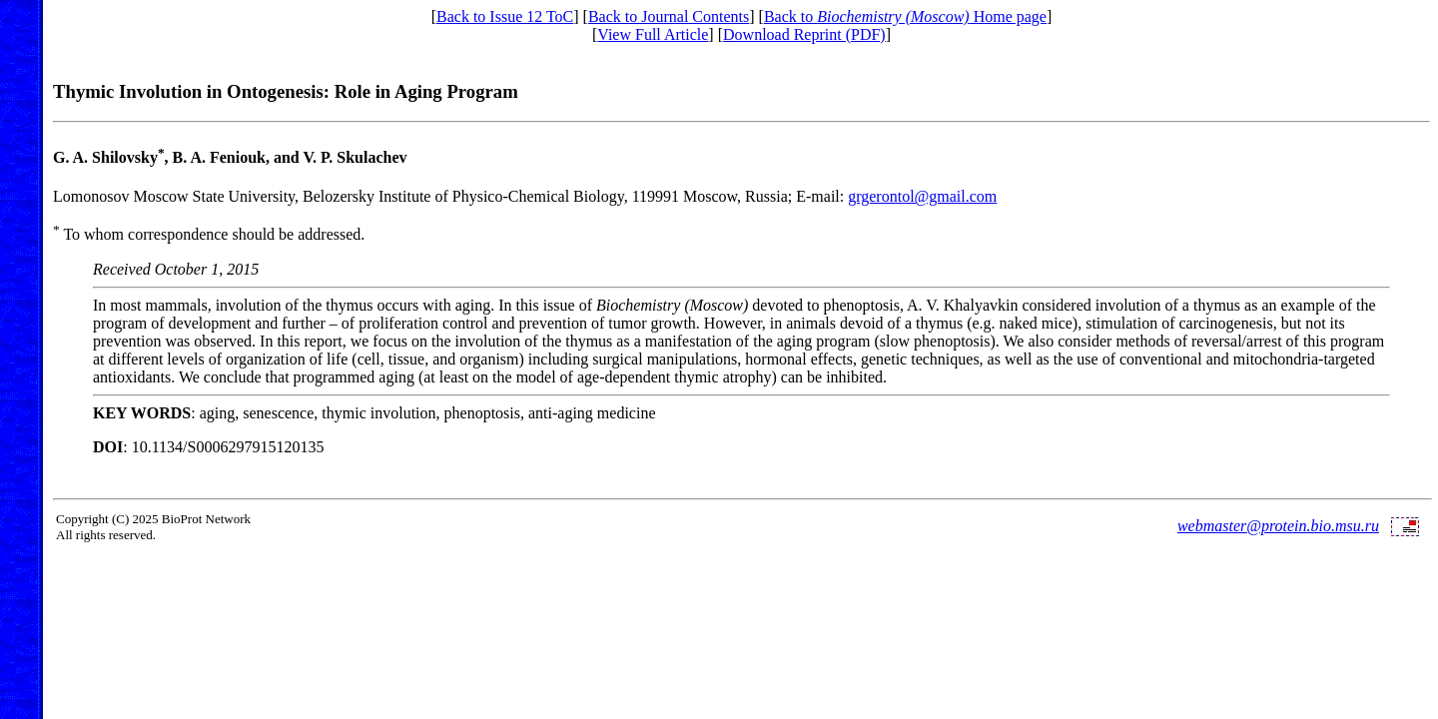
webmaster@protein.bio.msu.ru (1278, 525)
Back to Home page (905, 16)
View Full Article (652, 34)
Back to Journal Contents (668, 16)
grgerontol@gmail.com (922, 196)
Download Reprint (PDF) (804, 34)
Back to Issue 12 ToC (504, 16)
